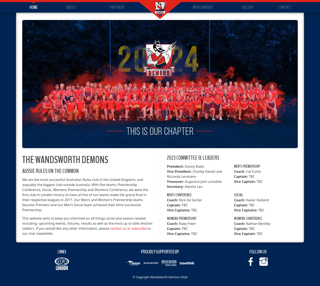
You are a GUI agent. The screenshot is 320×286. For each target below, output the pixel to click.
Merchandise (203, 7)
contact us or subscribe (128, 228)
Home (34, 7)
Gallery (247, 7)
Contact (284, 7)
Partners (117, 7)
